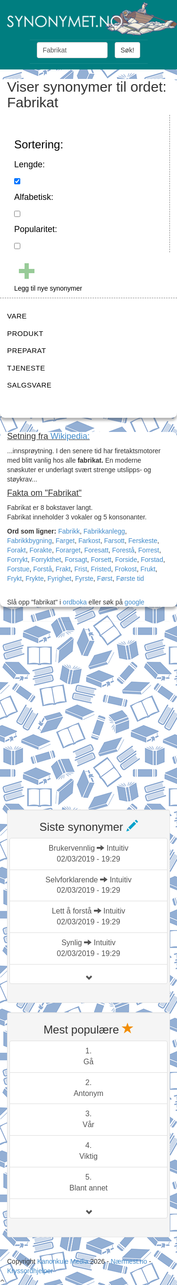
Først (105, 578)
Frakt (63, 569)
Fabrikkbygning (29, 540)
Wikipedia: (70, 436)
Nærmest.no (128, 1261)
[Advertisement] (88, 709)
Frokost (126, 569)
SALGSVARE (29, 385)
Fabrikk (69, 531)
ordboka (73, 602)
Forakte (40, 550)
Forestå (123, 550)
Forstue (18, 569)
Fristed (101, 569)
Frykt (14, 578)
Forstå (42, 569)
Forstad (152, 559)
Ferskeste (142, 540)
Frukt (147, 569)
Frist (80, 569)
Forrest (148, 550)
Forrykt (17, 559)
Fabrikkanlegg (104, 531)
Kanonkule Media (63, 1261)
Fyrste (84, 578)
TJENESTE (26, 368)
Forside (126, 559)
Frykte (34, 578)
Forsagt (76, 559)
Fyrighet (60, 578)
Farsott (114, 540)
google (134, 602)
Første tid (130, 578)
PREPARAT (26, 350)
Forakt (16, 550)
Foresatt (96, 550)
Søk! (128, 50)
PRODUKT (25, 333)
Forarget (68, 550)
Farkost (89, 540)
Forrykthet (46, 559)
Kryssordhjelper (30, 1271)
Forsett (101, 559)
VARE (17, 316)
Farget (65, 540)
